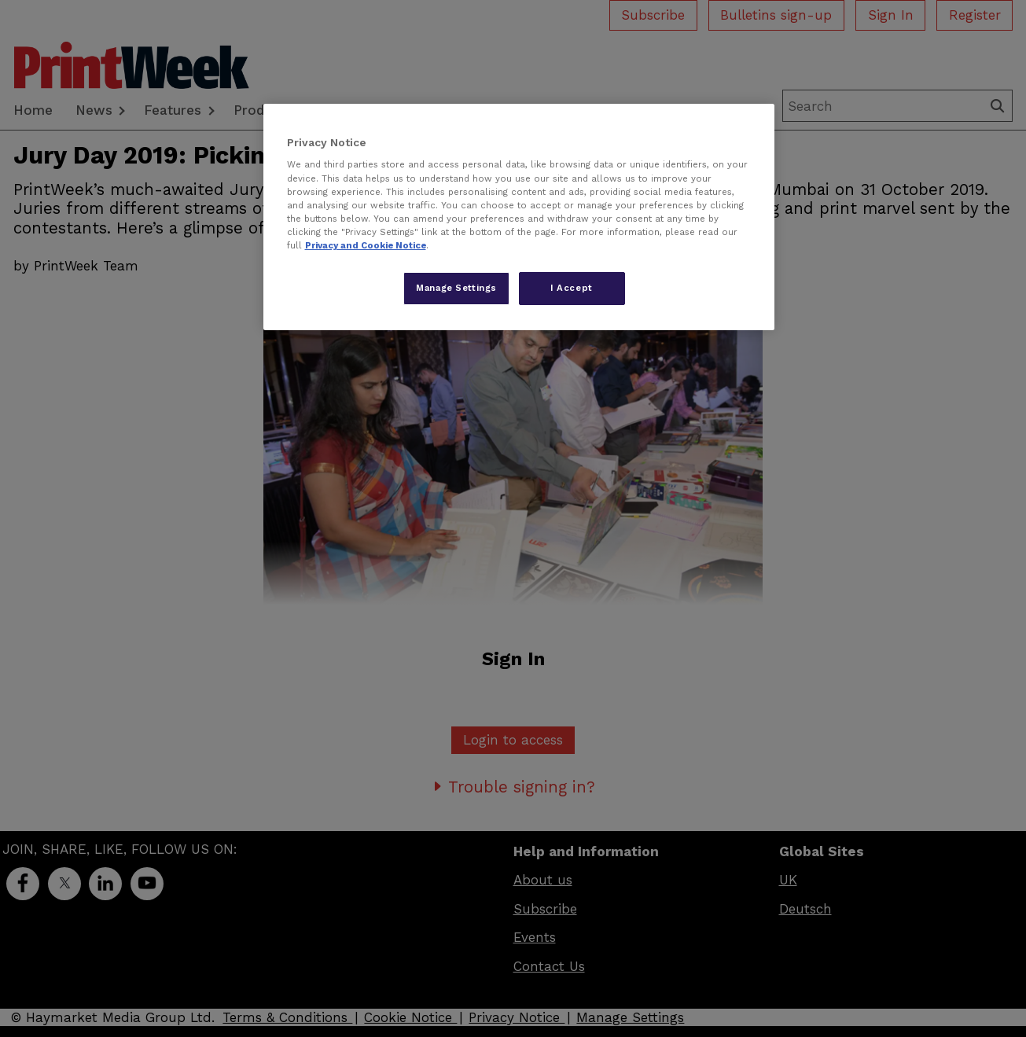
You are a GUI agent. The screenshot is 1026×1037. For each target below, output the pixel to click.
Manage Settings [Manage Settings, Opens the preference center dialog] (456, 287)
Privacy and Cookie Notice (365, 245)
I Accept (571, 287)
